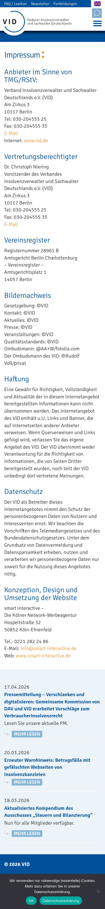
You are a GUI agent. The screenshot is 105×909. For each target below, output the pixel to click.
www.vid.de (36, 140)
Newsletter (40, 3)
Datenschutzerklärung (60, 901)
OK (31, 901)
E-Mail (11, 133)
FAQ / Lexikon (15, 3)
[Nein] (98, 891)
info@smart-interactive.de (48, 648)
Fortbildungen (65, 3)
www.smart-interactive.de (43, 656)
